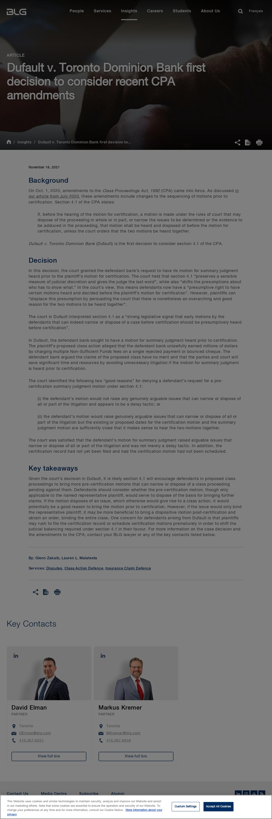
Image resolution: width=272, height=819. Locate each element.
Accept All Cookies (218, 809)
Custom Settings (186, 809)
